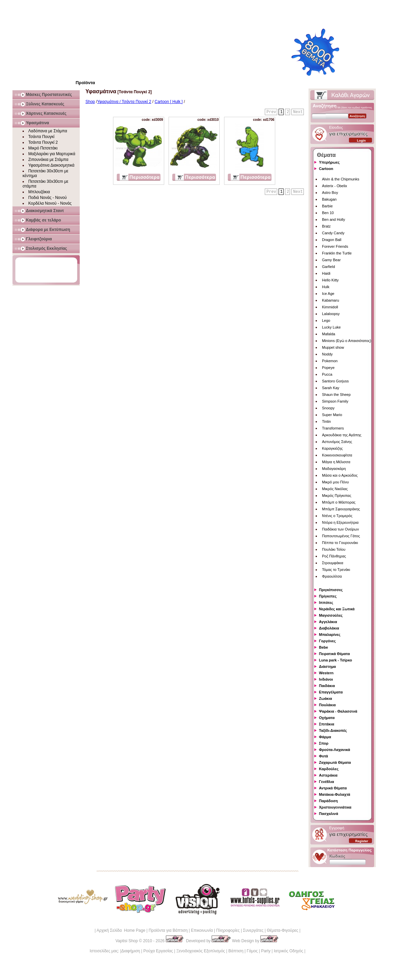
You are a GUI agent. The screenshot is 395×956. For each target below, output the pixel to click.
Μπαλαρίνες (329, 635)
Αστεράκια (328, 775)
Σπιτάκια (326, 724)
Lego (326, 320)
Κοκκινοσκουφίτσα (337, 455)
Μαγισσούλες (331, 615)
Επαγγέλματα (331, 692)
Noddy (327, 354)
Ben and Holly (333, 219)
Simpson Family (335, 401)
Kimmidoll (330, 307)
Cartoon (326, 169)
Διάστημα (327, 666)
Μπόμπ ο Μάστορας (339, 502)
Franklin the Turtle (337, 253)
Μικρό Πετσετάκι (43, 148)
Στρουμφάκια (332, 563)
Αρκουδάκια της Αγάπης (341, 435)
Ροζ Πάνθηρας (334, 556)
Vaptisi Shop (126, 940)
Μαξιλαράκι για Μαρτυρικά (51, 153)
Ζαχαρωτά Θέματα (335, 762)
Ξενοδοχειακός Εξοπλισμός (200, 951)
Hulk (325, 287)
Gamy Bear (331, 260)
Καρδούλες (328, 769)
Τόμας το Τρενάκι (336, 570)
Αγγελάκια (328, 622)
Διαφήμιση (130, 951)
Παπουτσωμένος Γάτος (341, 536)
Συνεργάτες (253, 930)
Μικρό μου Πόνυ (335, 482)
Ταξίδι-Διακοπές (333, 730)
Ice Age (328, 294)
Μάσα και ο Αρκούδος (340, 475)
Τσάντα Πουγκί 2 (43, 142)
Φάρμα (325, 737)
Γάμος (252, 951)
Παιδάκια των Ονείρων (340, 529)
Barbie (327, 206)
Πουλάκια (327, 705)
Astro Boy (330, 193)
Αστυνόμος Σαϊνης (337, 442)
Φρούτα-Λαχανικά (334, 750)
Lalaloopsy (331, 314)
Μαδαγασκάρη (334, 469)
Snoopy (328, 408)
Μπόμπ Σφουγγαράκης (341, 509)
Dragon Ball (331, 240)
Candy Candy (333, 233)
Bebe (323, 647)
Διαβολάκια (329, 628)
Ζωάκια (325, 698)
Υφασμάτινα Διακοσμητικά (51, 165)
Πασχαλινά (328, 814)
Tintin (326, 421)
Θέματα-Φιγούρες (282, 930)
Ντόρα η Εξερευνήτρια (340, 522)
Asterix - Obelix (334, 186)
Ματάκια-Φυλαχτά (334, 794)
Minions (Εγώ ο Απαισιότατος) (346, 341)
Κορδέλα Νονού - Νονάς (50, 203)
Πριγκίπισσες (331, 590)
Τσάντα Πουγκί (41, 136)
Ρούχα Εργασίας (158, 951)
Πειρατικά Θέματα (334, 654)
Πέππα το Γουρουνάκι (340, 543)
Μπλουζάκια (39, 192)
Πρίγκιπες (327, 596)
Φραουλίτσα (332, 576)
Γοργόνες (327, 641)
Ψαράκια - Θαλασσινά (338, 711)
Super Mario (332, 415)
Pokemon (329, 361)
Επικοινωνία (202, 930)
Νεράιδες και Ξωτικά (337, 609)
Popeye (328, 368)
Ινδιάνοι (326, 679)
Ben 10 (328, 213)
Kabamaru (330, 300)
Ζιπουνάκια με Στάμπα (48, 159)
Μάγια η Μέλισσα (336, 462)
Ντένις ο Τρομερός (337, 516)
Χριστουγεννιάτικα (335, 807)
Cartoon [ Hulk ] (169, 101)
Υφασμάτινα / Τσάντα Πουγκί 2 (124, 101)
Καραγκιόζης (332, 448)
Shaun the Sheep (336, 394)
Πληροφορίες (228, 930)
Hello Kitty (330, 280)
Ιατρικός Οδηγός (288, 951)
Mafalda (328, 334)
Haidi (326, 273)
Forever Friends (335, 246)
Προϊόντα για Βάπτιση (168, 930)
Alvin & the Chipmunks (340, 179)
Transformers (333, 428)
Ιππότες (326, 603)
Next (298, 112)
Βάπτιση (236, 951)
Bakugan (329, 199)
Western (326, 673)
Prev (271, 112)
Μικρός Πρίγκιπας (336, 495)
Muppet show (333, 347)
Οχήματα (326, 718)
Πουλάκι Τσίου (333, 549)
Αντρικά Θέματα (333, 788)
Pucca (327, 374)
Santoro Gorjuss (335, 381)
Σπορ (323, 743)
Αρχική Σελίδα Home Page (121, 930)
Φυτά (323, 756)
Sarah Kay (330, 388)
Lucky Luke (331, 327)
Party (266, 951)
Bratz (326, 226)
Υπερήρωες (329, 162)
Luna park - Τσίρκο (335, 660)
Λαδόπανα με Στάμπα (47, 131)
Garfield (328, 267)
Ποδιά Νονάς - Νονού (47, 197)
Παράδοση (328, 801)
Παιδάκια (327, 686)
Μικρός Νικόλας (335, 489)
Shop (90, 101)
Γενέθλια (326, 782)
